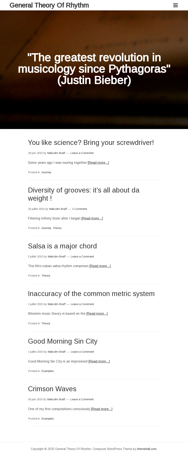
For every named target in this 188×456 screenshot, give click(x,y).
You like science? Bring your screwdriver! (91, 142)
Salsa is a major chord (62, 246)
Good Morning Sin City (62, 341)
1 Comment (79, 208)
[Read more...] (98, 163)
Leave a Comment (82, 153)
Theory (57, 228)
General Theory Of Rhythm (49, 5)
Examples (47, 371)
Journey (46, 172)
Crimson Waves (52, 389)
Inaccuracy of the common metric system (91, 294)
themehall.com (146, 449)
